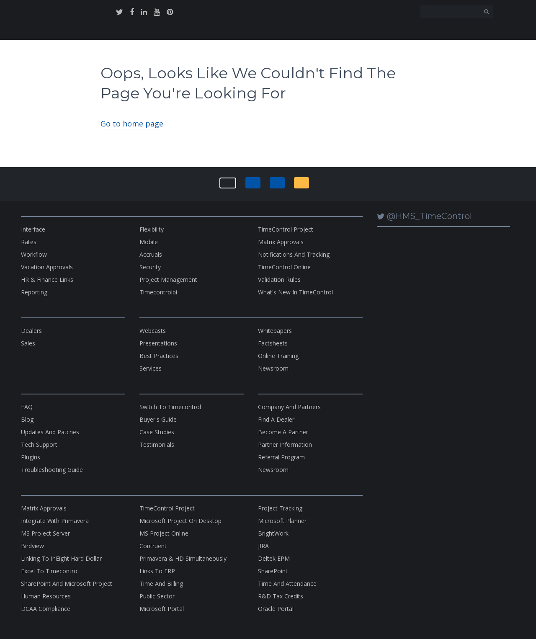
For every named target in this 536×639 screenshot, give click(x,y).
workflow (34, 254)
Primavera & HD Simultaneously (183, 558)
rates (28, 242)
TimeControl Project (285, 229)
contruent (153, 546)
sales (28, 343)
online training (278, 356)
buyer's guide (158, 419)
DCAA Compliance (45, 609)
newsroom (273, 368)
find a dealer (276, 419)
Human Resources (46, 596)
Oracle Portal (276, 609)
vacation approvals (47, 267)
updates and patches (50, 432)
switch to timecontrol (170, 407)
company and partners (289, 407)
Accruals (150, 254)
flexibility (151, 229)
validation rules (279, 279)
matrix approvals (281, 242)
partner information (285, 444)
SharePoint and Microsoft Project (66, 583)
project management (168, 279)
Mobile (148, 242)
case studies (156, 432)
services (150, 368)
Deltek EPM (274, 558)
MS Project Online (163, 533)
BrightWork (273, 533)
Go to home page (131, 124)
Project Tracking (280, 508)
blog (27, 419)
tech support (39, 444)
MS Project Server (45, 533)
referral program (281, 457)
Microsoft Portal (161, 609)
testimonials (156, 444)
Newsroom (273, 470)
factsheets (273, 343)
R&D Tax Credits (280, 596)
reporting (34, 292)
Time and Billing (161, 583)
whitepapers (275, 331)
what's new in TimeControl (295, 292)
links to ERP (157, 571)
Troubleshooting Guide (52, 470)
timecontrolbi (158, 292)
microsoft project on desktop (180, 521)
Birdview (32, 546)
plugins (30, 457)
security (150, 267)
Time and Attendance (287, 583)
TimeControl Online (284, 267)
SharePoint (273, 571)
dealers (31, 331)
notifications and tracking (294, 254)
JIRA (263, 546)
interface (33, 229)
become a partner (283, 432)
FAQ (27, 407)
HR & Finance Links (47, 279)
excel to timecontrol (50, 571)
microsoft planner (282, 521)
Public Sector (157, 596)
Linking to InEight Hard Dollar (61, 558)
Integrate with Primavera (55, 521)
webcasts (152, 331)
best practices (158, 356)
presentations (158, 343)
